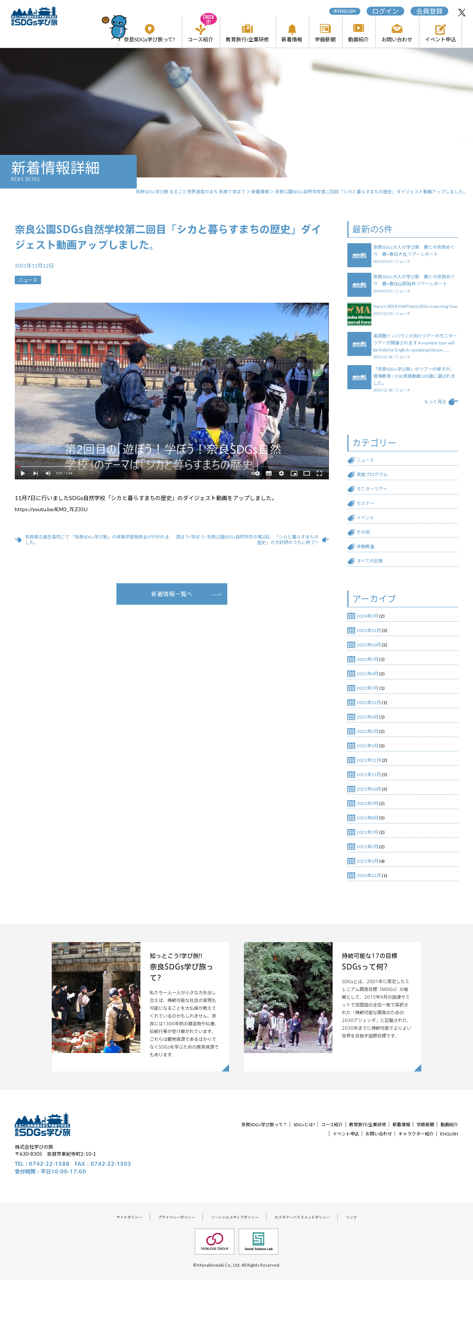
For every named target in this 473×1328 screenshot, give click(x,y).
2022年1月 (370, 780)
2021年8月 (370, 858)
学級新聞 (325, 39)
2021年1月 (370, 904)
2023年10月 (372, 672)
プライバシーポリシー (168, 1264)
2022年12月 (372, 734)
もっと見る (432, 416)
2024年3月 (370, 641)
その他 (365, 553)
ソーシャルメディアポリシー (234, 1264)
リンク (368, 1264)
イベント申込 (440, 39)
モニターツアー (376, 507)
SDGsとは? (310, 1169)
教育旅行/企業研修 (247, 39)
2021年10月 (372, 827)
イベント (368, 538)
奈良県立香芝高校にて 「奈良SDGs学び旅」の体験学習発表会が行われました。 (96, 539)
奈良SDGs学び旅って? (149, 39)
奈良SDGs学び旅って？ (263, 1169)
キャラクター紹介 (409, 1179)
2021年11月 (372, 811)
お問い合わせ (396, 39)
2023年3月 (370, 718)
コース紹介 (200, 33)
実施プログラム (376, 491)
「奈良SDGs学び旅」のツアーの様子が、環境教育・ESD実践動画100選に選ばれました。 (414, 393)
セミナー (368, 522)
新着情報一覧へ (172, 593)
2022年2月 (370, 765)
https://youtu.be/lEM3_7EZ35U (54, 509)
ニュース (367, 476)
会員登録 (426, 10)
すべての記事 (373, 584)
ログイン (382, 10)
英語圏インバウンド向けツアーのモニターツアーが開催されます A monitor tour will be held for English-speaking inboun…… (414, 356)
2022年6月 (370, 749)
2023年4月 (370, 703)
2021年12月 (372, 796)
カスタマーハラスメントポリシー (312, 1264)
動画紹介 (358, 39)
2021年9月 (370, 842)
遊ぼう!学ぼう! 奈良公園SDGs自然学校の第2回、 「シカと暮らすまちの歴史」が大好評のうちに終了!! (245, 539)
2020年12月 (372, 920)
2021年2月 (370, 889)
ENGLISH (447, 1179)
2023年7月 (370, 687)
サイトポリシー (114, 1264)
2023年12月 (372, 656)
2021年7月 (370, 873)
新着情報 (292, 39)
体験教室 (368, 569)
